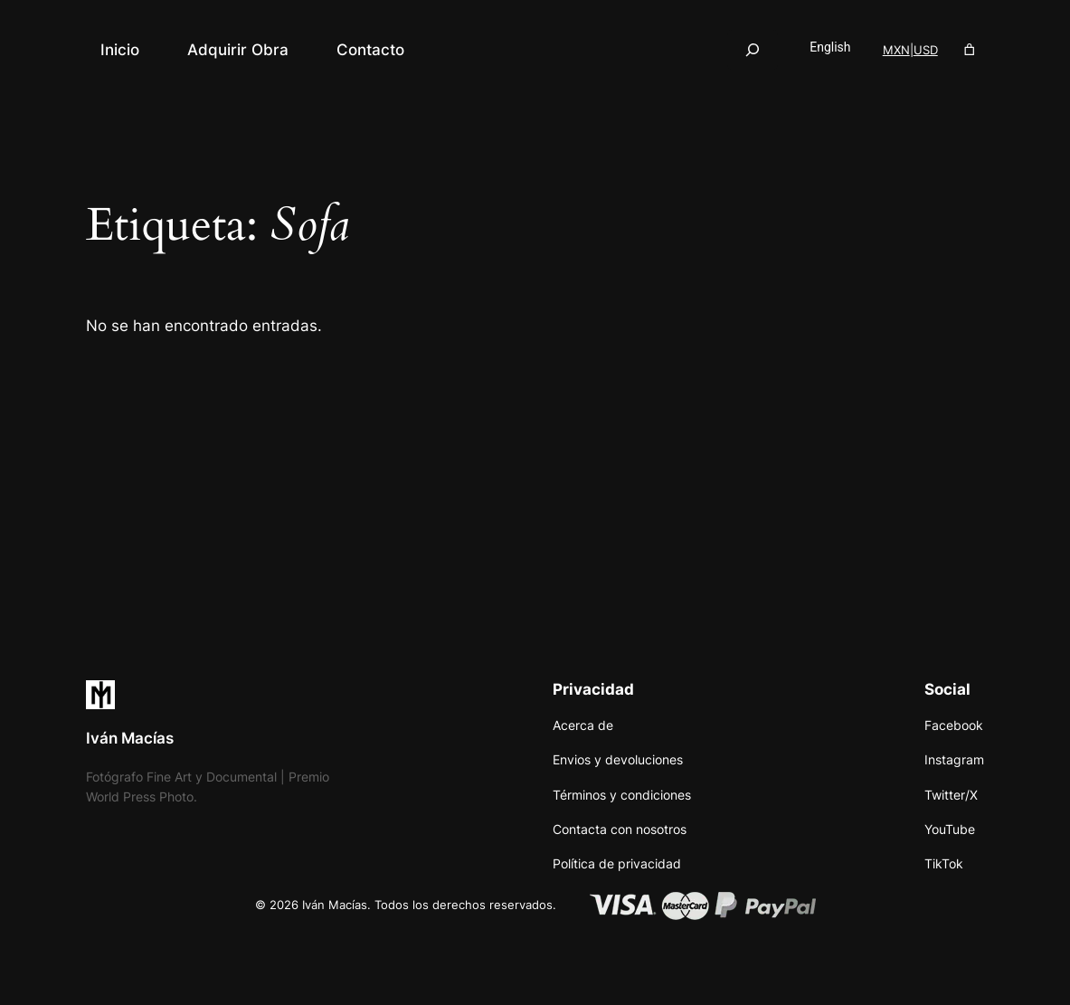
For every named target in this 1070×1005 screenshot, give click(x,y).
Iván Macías (130, 738)
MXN (896, 50)
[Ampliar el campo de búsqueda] (752, 49)
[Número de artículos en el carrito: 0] (970, 50)
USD (926, 50)
